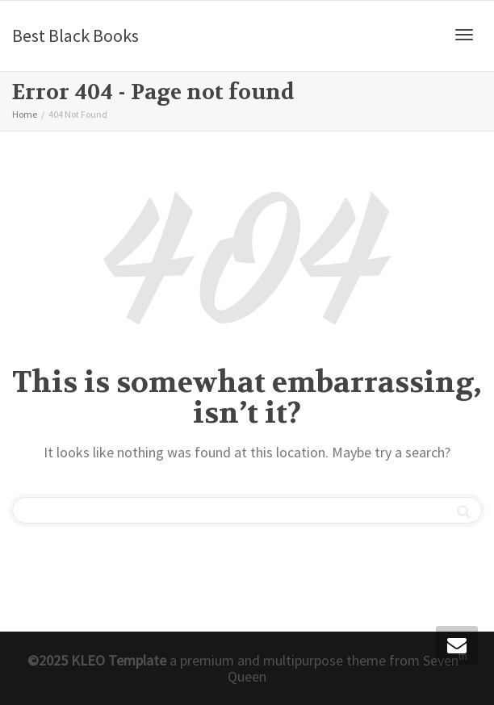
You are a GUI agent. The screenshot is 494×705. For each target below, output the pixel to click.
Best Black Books (75, 35)
